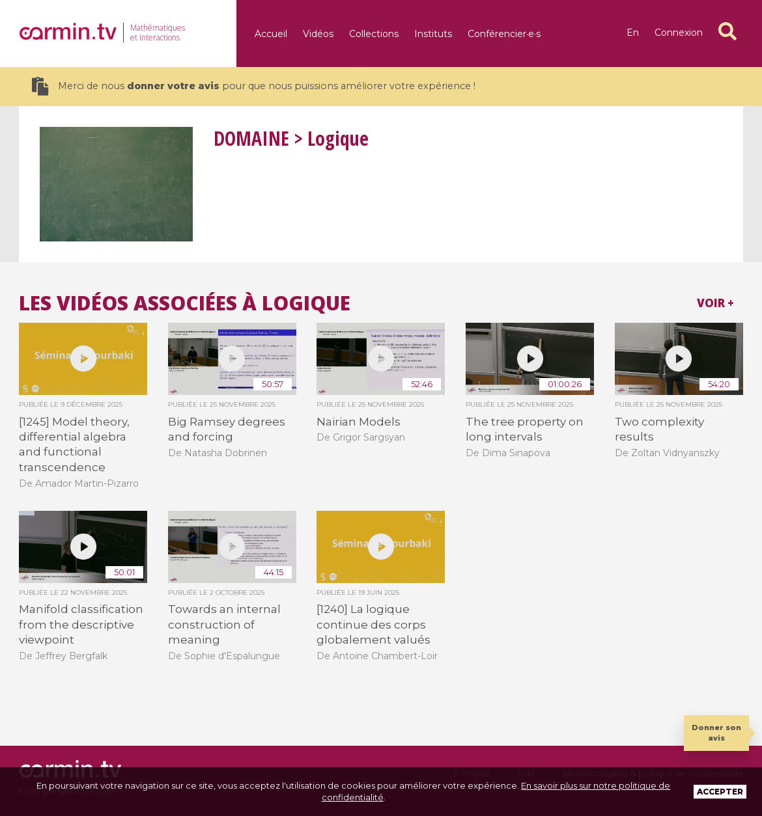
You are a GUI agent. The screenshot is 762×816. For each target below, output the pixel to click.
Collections (374, 34)
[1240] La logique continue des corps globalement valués (373, 624)
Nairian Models (359, 421)
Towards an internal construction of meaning (224, 624)
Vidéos (318, 34)
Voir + (715, 302)
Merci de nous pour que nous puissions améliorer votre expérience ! (253, 86)
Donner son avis (716, 732)
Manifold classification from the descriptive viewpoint (81, 624)
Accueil (271, 34)
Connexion (679, 32)
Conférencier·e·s (504, 34)
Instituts (433, 34)
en (633, 32)
